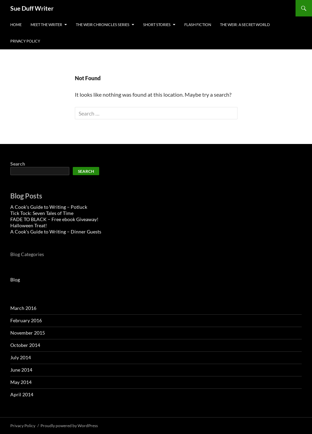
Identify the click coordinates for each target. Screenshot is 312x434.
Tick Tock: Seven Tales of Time (41, 213)
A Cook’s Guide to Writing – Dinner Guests (55, 231)
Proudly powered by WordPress (69, 425)
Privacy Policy (25, 41)
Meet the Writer (46, 24)
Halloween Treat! (28, 225)
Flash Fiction (197, 24)
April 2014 (21, 394)
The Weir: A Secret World (245, 24)
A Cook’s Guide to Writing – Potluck (48, 207)
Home (16, 24)
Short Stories (157, 24)
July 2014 (20, 357)
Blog (15, 279)
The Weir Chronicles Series (102, 24)
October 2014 (25, 345)
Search (17, 164)
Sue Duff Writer (32, 8)
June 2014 (21, 370)
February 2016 (26, 320)
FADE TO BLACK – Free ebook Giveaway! (54, 219)
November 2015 (27, 333)
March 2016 (23, 308)
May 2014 (21, 382)
